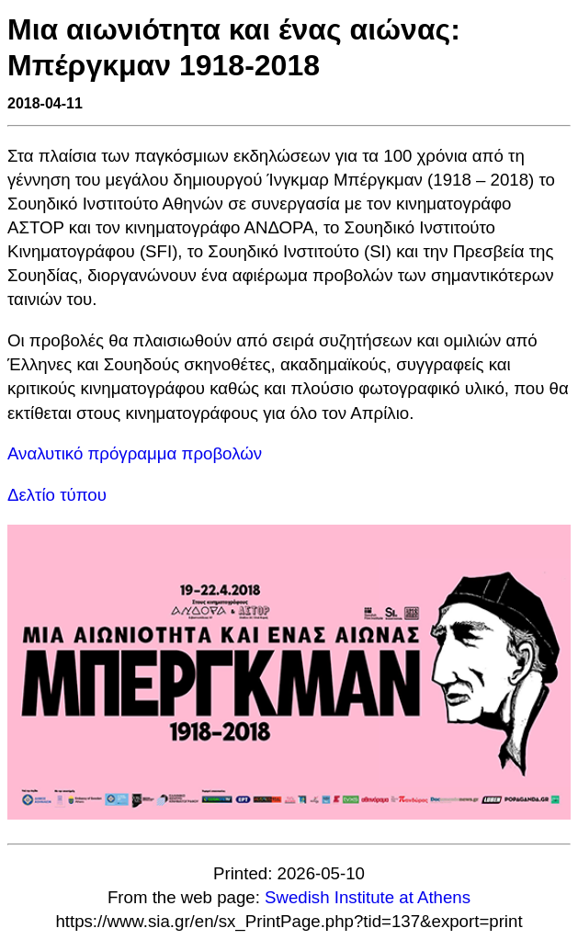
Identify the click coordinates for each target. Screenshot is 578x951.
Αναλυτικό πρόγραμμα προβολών (134, 453)
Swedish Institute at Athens (367, 897)
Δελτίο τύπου (57, 494)
